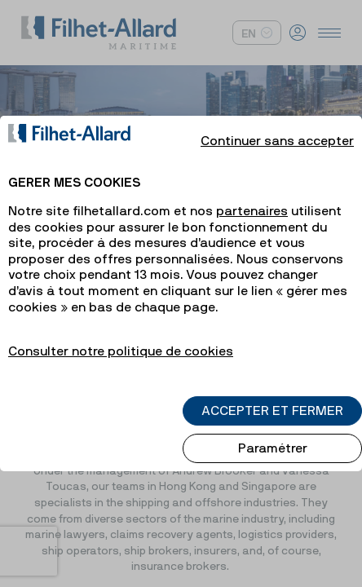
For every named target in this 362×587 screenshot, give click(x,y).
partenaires (252, 196)
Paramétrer (272, 433)
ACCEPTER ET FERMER (272, 396)
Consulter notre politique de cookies (120, 336)
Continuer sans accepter (277, 126)
